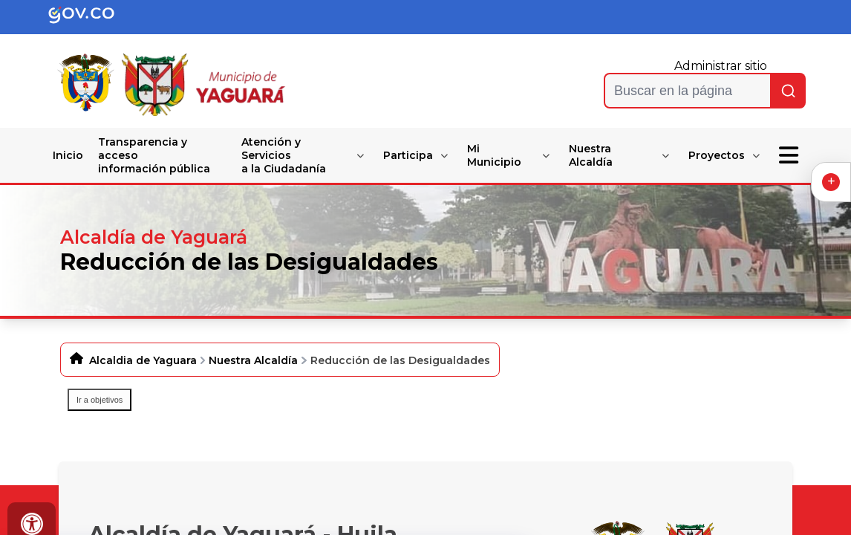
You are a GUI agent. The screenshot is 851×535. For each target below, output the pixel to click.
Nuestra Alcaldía (591, 155)
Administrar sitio (720, 66)
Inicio (68, 155)
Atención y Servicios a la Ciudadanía (283, 155)
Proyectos (716, 155)
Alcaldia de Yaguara (143, 360)
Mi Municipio (494, 155)
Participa (408, 155)
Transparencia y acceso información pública (154, 155)
